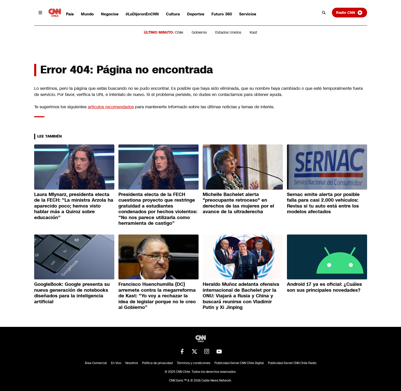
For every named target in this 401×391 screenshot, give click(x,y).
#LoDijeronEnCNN (142, 14)
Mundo (87, 14)
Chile (179, 32)
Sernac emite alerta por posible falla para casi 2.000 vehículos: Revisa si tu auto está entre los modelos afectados (323, 203)
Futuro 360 (221, 14)
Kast (253, 32)
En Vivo (116, 363)
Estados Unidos (228, 32)
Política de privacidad (157, 363)
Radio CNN (349, 12)
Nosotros (131, 363)
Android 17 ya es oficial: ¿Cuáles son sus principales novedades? (324, 287)
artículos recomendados (111, 107)
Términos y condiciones (193, 363)
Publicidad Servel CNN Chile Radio (292, 363)
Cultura (173, 14)
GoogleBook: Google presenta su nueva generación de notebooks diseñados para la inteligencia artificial (72, 293)
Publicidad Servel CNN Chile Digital (239, 363)
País (70, 14)
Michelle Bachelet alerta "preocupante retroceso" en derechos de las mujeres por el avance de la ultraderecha (238, 203)
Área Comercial (96, 363)
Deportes (195, 14)
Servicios (247, 14)
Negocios (109, 14)
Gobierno (199, 32)
